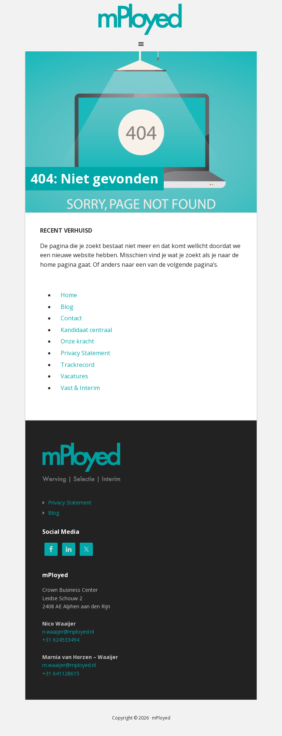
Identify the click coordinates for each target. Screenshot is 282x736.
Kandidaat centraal (86, 330)
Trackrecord (77, 365)
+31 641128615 (60, 673)
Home (69, 295)
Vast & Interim (80, 388)
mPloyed (141, 18)
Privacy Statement (85, 353)
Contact (71, 318)
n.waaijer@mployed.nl (68, 631)
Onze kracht (77, 341)
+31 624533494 (60, 639)
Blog (67, 307)
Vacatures (74, 376)
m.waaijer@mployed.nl (69, 665)
